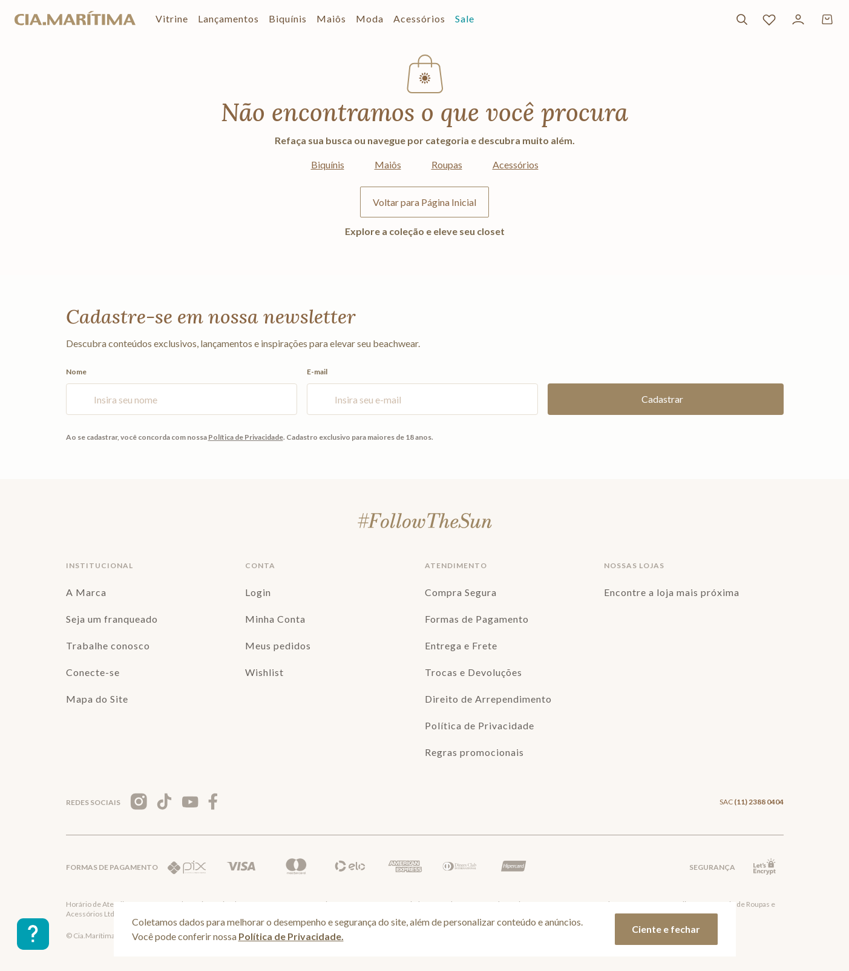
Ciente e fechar (666, 929)
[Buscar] (741, 19)
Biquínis (327, 164)
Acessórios (516, 164)
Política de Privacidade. (291, 936)
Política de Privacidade (245, 437)
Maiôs (388, 164)
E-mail (422, 391)
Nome (181, 391)
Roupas (446, 164)
